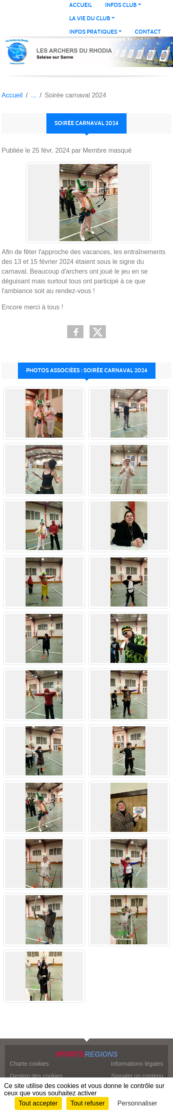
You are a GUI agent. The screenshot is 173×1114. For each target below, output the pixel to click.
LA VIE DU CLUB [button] (89, 18)
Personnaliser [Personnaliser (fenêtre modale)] (138, 1103)
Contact (148, 31)
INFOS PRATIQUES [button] (93, 31)
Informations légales (137, 1063)
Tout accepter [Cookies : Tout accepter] (38, 1103)
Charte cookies (29, 1063)
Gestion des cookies (36, 1076)
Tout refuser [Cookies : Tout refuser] (87, 1103)
